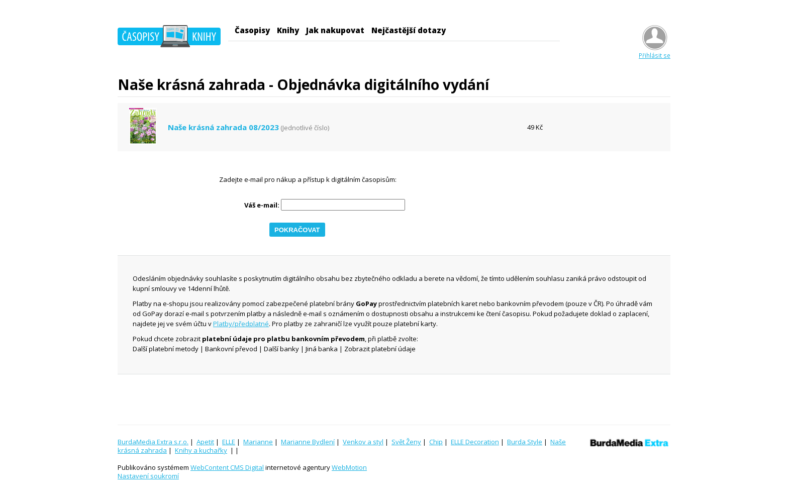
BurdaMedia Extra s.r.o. (153, 441)
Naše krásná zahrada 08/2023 (223, 127)
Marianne (258, 441)
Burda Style (524, 441)
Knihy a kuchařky (201, 450)
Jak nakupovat (335, 30)
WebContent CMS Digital (227, 467)
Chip (436, 441)
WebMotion (349, 467)
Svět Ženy (406, 441)
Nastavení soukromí (148, 475)
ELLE (228, 441)
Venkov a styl (363, 441)
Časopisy (252, 30)
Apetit (205, 441)
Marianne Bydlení (308, 441)
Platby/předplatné (241, 323)
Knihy (288, 30)
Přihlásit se (654, 51)
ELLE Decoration (475, 441)
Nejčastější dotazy (408, 30)
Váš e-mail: (261, 205)
